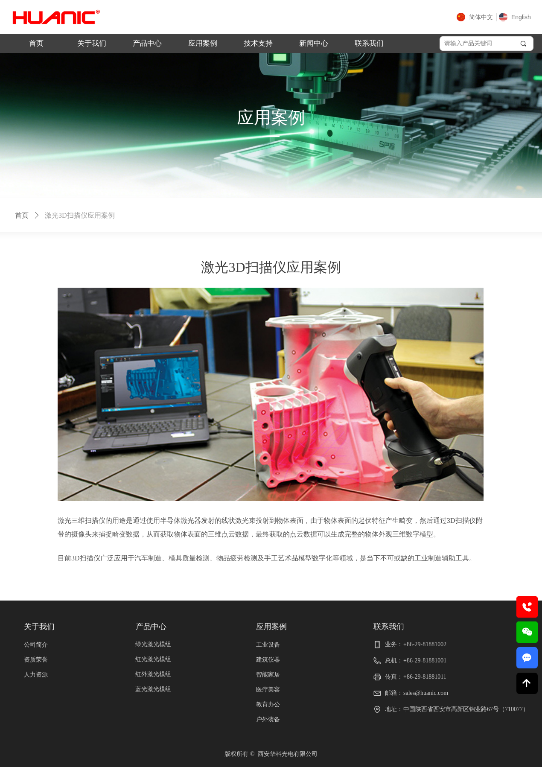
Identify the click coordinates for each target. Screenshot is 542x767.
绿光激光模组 (153, 644)
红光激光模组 (153, 659)
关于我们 (91, 43)
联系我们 (369, 43)
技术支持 (258, 43)
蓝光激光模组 (153, 689)
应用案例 (202, 43)
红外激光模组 (153, 674)
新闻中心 (313, 43)
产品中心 (147, 43)
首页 (36, 43)
